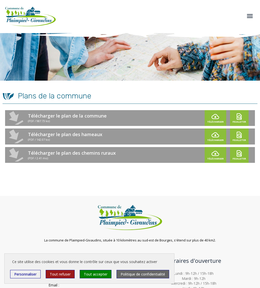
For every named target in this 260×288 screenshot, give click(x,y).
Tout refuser (60, 274)
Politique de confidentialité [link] (143, 274)
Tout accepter (95, 274)
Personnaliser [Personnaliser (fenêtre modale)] (25, 274)
